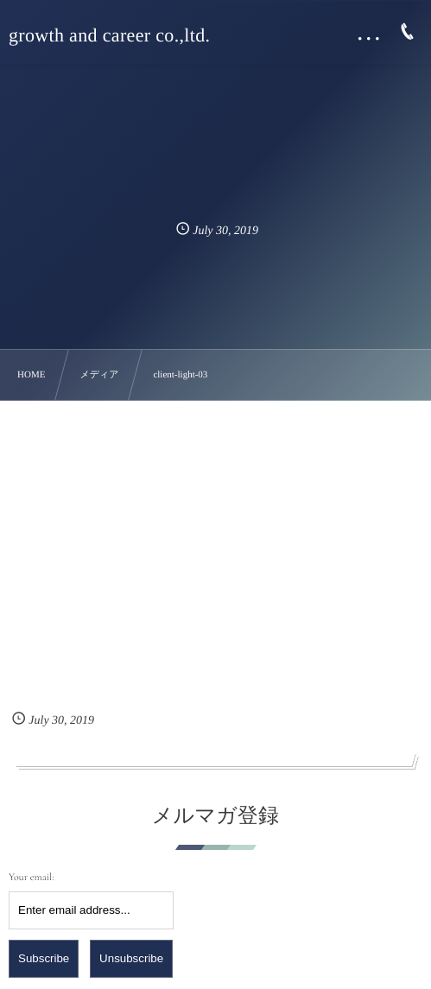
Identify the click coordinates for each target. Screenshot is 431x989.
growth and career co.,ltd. (109, 35)
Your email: (31, 878)
